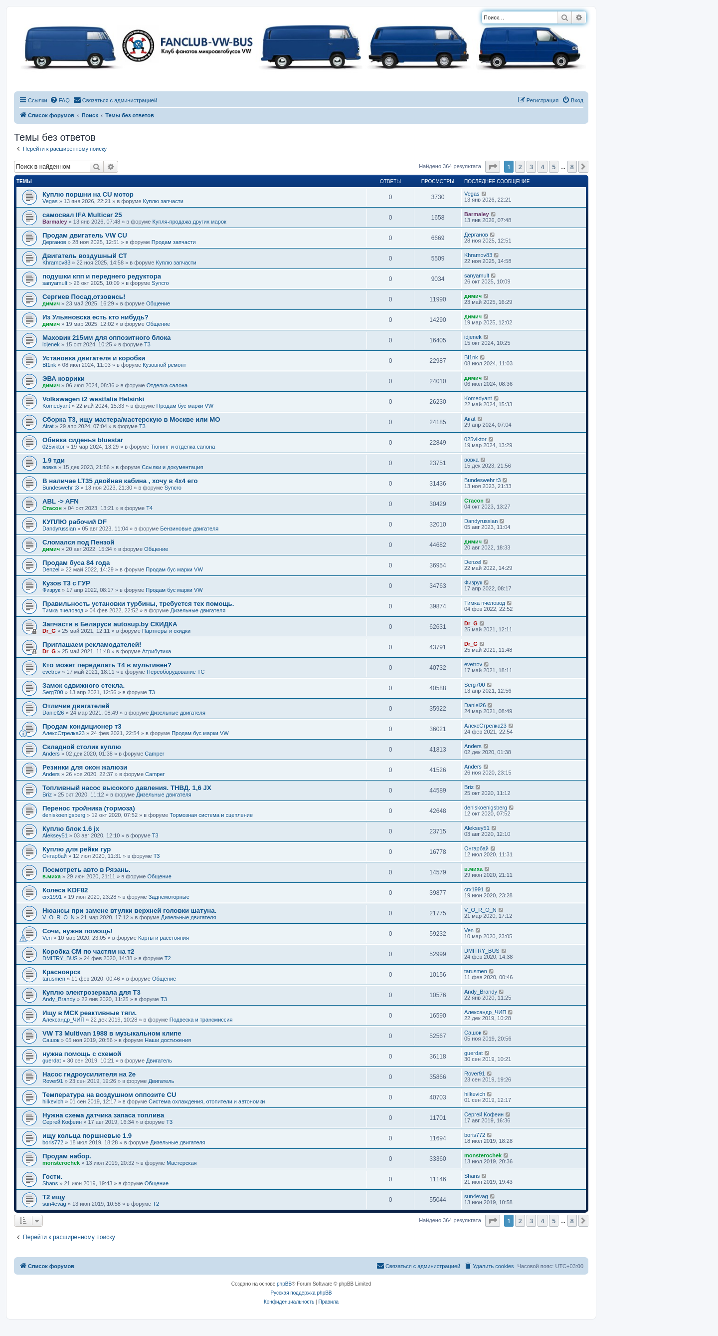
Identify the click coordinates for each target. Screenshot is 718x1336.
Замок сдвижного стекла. (83, 685)
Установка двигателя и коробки (93, 358)
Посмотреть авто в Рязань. (86, 869)
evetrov (51, 672)
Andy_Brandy (58, 999)
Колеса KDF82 (65, 890)
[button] (492, 167)
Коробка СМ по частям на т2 (88, 951)
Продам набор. (66, 1156)
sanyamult (54, 283)
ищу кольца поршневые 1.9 (87, 1135)
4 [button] (542, 166)
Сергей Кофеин (62, 1122)
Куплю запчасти (163, 201)
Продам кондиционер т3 (82, 726)
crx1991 (52, 897)
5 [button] (553, 166)
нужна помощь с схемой (81, 1054)
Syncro (160, 283)
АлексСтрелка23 (63, 733)
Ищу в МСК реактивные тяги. (89, 1013)
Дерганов (54, 242)
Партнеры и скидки (166, 631)
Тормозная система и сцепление (211, 815)
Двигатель (159, 1061)
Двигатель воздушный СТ (84, 256)
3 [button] (531, 166)
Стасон (52, 508)
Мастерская (182, 1163)
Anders (51, 754)
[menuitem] (60, 100)
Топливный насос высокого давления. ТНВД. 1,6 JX (126, 788)
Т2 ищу (53, 1197)
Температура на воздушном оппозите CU (109, 1094)
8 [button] (572, 166)
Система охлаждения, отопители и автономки (207, 1101)
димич (51, 303)
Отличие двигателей (76, 706)
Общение (158, 303)
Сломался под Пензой (78, 542)
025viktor (53, 447)
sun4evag (54, 1204)
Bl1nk (49, 365)
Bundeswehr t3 (60, 488)
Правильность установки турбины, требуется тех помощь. (138, 603)
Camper (154, 754)
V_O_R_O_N (58, 917)
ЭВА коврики (63, 378)
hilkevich (52, 1101)
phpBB (284, 1284)
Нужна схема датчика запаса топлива (103, 1115)
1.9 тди (53, 460)
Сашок (50, 1040)
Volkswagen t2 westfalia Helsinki (93, 399)
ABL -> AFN (60, 501)
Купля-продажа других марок (189, 222)
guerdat (51, 1061)
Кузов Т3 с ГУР (66, 583)
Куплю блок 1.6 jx (70, 828)
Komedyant (56, 406)
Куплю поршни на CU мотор (88, 194)
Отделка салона (167, 385)
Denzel (50, 569)
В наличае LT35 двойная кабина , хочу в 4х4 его (120, 481)
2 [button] (520, 166)
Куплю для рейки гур (76, 849)
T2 (168, 958)
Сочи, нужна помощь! (77, 931)
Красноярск (61, 972)
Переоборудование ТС (175, 672)
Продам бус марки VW (185, 406)
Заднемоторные (169, 897)
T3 (147, 344)
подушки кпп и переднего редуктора (101, 276)
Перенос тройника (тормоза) (88, 808)
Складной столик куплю (81, 747)
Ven (47, 938)
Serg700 (52, 692)
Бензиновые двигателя (189, 529)
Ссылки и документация (172, 467)
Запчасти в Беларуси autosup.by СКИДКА (109, 624)
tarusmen (53, 979)
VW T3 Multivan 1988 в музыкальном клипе (111, 1033)
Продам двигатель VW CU (84, 235)
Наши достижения (168, 1040)
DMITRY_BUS (60, 958)
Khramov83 (56, 263)
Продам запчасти (174, 242)
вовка (49, 467)
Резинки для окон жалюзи (84, 767)
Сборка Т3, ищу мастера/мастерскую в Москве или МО (131, 419)
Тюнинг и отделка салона (183, 447)
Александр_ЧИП (63, 1020)
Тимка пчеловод (62, 610)
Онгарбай (54, 856)
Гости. (52, 1176)
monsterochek (61, 1163)
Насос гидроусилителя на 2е (89, 1074)
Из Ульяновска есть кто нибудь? (95, 317)
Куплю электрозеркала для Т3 (91, 992)
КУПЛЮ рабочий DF (74, 522)
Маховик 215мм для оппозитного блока (106, 337)
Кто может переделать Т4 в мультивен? (107, 665)
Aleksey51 (55, 835)
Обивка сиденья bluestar (82, 440)
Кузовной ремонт (164, 365)
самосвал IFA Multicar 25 (82, 215)
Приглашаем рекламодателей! (91, 644)
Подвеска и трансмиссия (201, 1020)
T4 (149, 508)
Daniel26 (53, 713)
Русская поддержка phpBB (301, 1293)
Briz (47, 795)
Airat (48, 426)
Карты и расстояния (163, 938)
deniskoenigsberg (63, 815)
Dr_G (49, 631)
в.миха (51, 876)
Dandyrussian (59, 529)
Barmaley (54, 222)
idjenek (51, 344)
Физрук (51, 590)
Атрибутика (156, 651)
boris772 (52, 1142)
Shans (50, 1183)
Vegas (50, 201)
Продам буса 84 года (76, 562)
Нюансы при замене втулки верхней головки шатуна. (129, 910)
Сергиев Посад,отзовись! (83, 296)
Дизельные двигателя (197, 610)
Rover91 (52, 1081)
